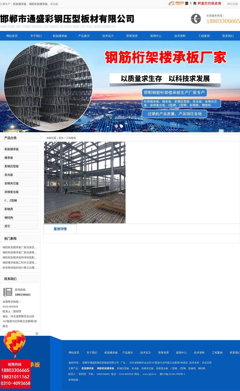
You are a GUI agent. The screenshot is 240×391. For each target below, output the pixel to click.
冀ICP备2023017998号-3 (172, 374)
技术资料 (180, 35)
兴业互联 (207, 362)
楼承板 (8, 157)
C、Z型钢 (10, 200)
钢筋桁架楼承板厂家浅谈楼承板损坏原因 (20, 252)
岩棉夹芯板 (11, 183)
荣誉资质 (132, 35)
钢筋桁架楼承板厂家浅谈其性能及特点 (20, 247)
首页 (61, 138)
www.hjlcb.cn (150, 374)
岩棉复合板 (11, 192)
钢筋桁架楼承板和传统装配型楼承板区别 (20, 257)
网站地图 (232, 4)
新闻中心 (156, 35)
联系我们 (228, 35)
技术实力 (108, 35)
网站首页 (12, 35)
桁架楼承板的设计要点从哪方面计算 (20, 267)
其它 (7, 226)
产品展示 (84, 35)
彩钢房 (8, 209)
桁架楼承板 (19, 4)
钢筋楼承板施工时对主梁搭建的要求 (20, 262)
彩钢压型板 (11, 166)
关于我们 (36, 35)
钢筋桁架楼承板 (38, 4)
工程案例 (204, 35)
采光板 (8, 174)
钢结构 (8, 217)
